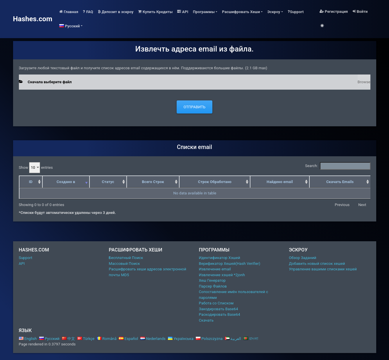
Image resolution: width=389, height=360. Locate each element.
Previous (342, 205)
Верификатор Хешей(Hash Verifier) (230, 263)
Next (362, 205)
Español (128, 338)
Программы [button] (204, 12)
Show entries (36, 167)
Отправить (195, 107)
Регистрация (334, 11)
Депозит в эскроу (116, 12)
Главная (68, 12)
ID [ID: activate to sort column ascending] (30, 182)
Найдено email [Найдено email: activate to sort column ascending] (280, 182)
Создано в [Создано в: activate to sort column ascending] (66, 182)
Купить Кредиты (155, 12)
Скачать (206, 320)
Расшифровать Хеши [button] (241, 12)
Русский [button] (69, 26)
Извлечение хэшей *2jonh (222, 275)
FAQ (88, 12)
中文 (68, 338)
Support (296, 12)
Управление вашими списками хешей (323, 269)
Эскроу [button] (273, 12)
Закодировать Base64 (218, 309)
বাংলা (250, 338)
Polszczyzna (209, 338)
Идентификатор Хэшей (219, 258)
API (182, 12)
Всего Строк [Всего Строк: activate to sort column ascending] (153, 182)
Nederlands (153, 338)
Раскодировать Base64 (219, 314)
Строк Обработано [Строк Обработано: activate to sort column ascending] (215, 182)
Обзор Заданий (302, 258)
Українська (180, 338)
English (28, 338)
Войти (360, 11)
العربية (233, 338)
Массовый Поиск (124, 263)
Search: (337, 166)
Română (106, 338)
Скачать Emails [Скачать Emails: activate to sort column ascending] (340, 182)
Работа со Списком (216, 303)
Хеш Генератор (212, 280)
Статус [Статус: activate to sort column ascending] (108, 182)
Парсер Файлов (213, 286)
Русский (49, 338)
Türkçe (85, 338)
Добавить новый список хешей (317, 263)
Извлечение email (215, 269)
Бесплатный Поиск (126, 258)
